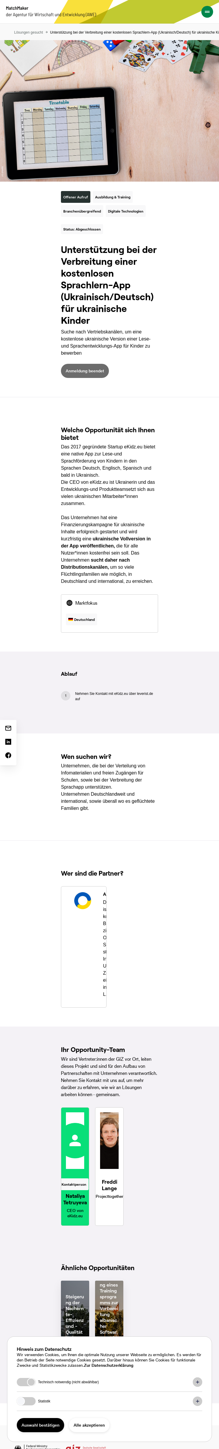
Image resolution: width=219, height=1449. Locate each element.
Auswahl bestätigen (40, 1424)
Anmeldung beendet (85, 370)
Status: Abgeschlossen (82, 229)
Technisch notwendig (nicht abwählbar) (68, 1382)
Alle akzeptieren (89, 1424)
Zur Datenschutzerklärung (108, 1365)
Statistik (44, 1401)
